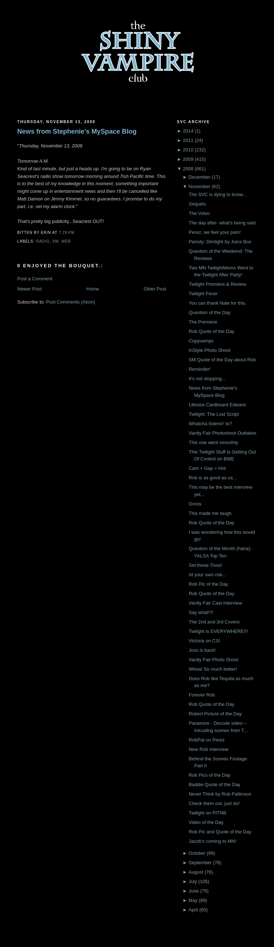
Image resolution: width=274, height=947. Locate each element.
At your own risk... (207, 574)
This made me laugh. (211, 513)
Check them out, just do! (214, 803)
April (193, 910)
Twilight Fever (203, 293)
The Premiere (203, 322)
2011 (188, 140)
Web (66, 241)
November (199, 186)
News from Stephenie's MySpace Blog (77, 131)
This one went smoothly (213, 442)
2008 (188, 168)
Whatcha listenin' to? (210, 423)
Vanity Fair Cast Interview (215, 603)
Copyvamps (201, 341)
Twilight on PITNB (207, 813)
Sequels (197, 204)
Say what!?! (201, 612)
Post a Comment (35, 278)
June (194, 891)
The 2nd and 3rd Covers (214, 622)
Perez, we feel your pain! (215, 232)
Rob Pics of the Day (209, 775)
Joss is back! (202, 650)
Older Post (155, 289)
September (200, 862)
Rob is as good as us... (213, 477)
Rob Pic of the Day (208, 584)
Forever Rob (202, 695)
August (196, 872)
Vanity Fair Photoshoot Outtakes (222, 433)
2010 (188, 150)
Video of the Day (206, 822)
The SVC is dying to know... (217, 194)
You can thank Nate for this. (217, 303)
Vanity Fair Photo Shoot (213, 659)
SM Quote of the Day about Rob (222, 359)
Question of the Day (209, 312)
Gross (195, 504)
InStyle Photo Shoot (209, 350)
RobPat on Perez (207, 740)
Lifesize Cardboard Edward (217, 404)
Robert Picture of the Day (215, 713)
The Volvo (199, 213)
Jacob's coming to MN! (212, 841)
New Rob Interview (208, 749)
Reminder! (199, 369)
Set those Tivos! (205, 565)
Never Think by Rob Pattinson (220, 794)
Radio (43, 241)
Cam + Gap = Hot (207, 468)
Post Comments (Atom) (70, 302)
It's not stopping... (207, 378)
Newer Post (29, 289)
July (193, 881)
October (197, 853)
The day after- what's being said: (223, 222)
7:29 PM (66, 233)
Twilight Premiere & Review (217, 284)
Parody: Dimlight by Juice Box (220, 241)
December (199, 177)
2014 (188, 131)
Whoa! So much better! (213, 669)
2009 (188, 159)
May (193, 900)
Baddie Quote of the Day (214, 784)
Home (92, 289)
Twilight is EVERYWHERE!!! (218, 631)
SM (55, 241)
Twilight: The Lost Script (214, 414)
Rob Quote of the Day (211, 331)
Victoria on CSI (204, 640)
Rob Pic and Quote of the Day (220, 831)
